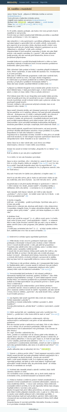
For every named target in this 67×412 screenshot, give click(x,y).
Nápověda (43, 2)
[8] (27, 196)
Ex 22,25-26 (47, 341)
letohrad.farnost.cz (14, 16)
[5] (48, 139)
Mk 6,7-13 (36, 24)
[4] (58, 124)
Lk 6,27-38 (22, 22)
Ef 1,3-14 (27, 24)
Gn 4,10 (54, 314)
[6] (55, 174)
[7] (54, 188)
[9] (45, 230)
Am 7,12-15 (16, 24)
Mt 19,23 (45, 269)
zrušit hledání (48, 22)
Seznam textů (24, 2)
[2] (50, 84)
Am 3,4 (42, 163)
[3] (26, 106)
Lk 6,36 (44, 349)
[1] (31, 65)
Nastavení (34, 2)
